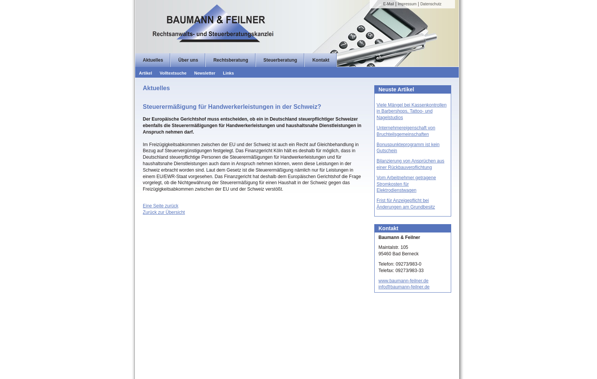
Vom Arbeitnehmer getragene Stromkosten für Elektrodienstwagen (406, 184)
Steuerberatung (280, 60)
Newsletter (204, 73)
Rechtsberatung (230, 60)
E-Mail (388, 4)
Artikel (145, 73)
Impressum (407, 4)
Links (228, 73)
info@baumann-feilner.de (403, 287)
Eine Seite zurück (160, 206)
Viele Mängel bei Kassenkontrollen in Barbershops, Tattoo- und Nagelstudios (412, 111)
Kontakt (320, 60)
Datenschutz (431, 4)
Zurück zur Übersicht (164, 212)
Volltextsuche (173, 73)
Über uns (188, 60)
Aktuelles (153, 60)
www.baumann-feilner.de (403, 280)
